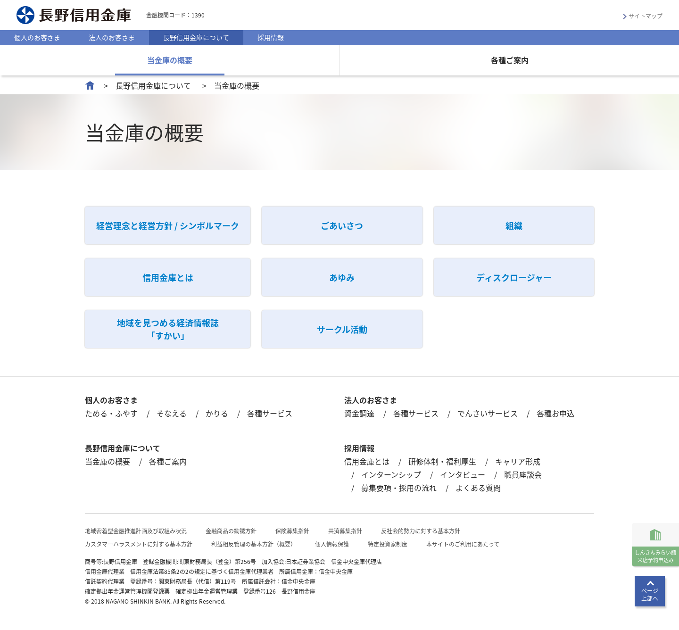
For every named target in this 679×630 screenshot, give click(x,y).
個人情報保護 (332, 544)
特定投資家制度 (387, 544)
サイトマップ (645, 16)
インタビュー (462, 474)
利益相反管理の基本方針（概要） (253, 544)
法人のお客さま (112, 37)
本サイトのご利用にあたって (462, 544)
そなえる (172, 413)
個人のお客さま (37, 37)
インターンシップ (391, 474)
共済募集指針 (345, 531)
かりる (217, 413)
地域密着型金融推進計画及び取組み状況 (136, 531)
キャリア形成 (517, 461)
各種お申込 (555, 413)
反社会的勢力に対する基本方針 (420, 531)
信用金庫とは (366, 461)
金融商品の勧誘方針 (231, 531)
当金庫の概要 (169, 60)
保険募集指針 (292, 531)
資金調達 (359, 413)
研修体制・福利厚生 (442, 461)
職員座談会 (523, 474)
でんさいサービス (487, 413)
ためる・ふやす (111, 413)
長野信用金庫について (196, 37)
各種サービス (269, 413)
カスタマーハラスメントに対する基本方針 (138, 544)
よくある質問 (478, 487)
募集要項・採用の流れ (399, 487)
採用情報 (270, 37)
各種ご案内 (510, 60)
